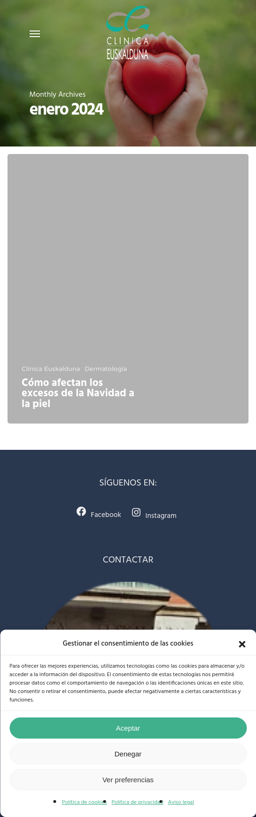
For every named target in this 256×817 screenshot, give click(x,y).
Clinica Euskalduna (51, 369)
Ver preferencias (128, 780)
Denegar (128, 754)
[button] (242, 644)
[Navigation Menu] (35, 33)
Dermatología (106, 369)
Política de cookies (84, 802)
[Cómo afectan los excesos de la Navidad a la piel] (128, 289)
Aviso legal (181, 802)
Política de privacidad (137, 802)
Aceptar (128, 728)
